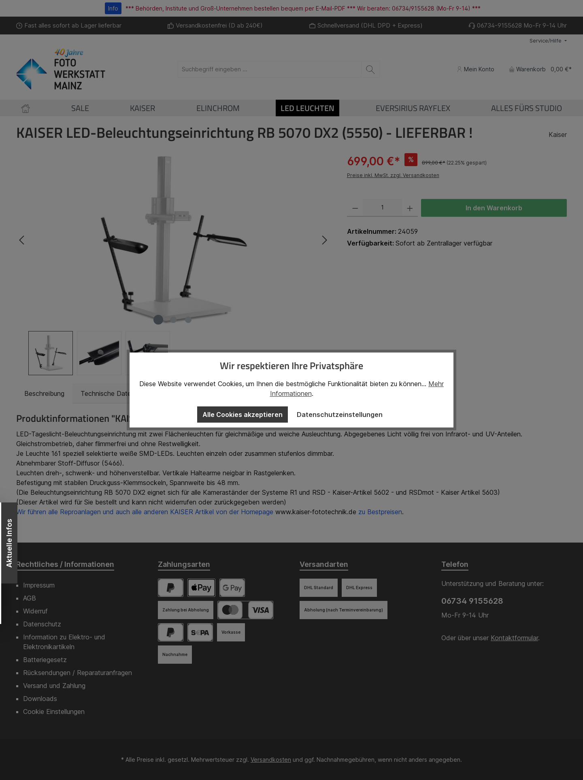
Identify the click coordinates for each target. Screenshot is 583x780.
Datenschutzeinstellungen (340, 414)
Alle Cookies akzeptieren (242, 414)
